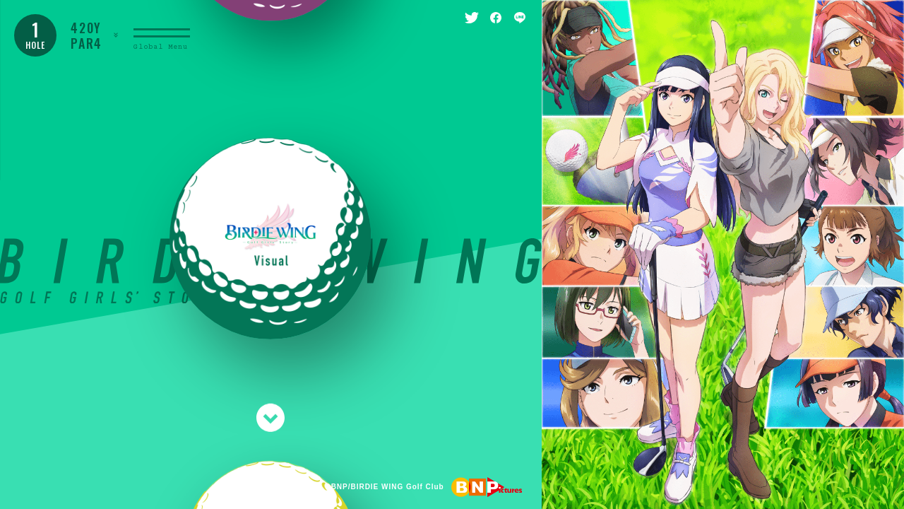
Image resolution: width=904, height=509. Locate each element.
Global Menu (160, 47)
